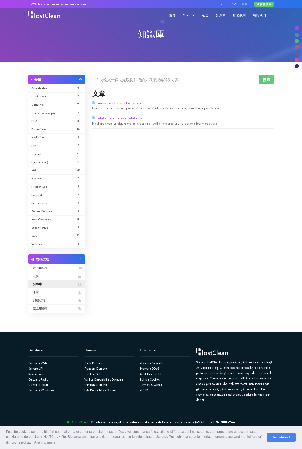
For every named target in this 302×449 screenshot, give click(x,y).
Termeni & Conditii (151, 385)
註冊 (244, 4)
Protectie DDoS (149, 368)
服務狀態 (239, 15)
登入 (234, 4)
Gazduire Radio (38, 379)
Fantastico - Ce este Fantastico (116, 103)
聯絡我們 (259, 15)
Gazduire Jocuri (38, 385)
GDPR (144, 390)
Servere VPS (36, 368)
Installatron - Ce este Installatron (117, 118)
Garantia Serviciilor (152, 363)
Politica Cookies (150, 379)
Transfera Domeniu (96, 368)
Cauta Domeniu (93, 363)
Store (189, 15)
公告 (205, 15)
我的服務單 (56, 268)
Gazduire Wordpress (41, 390)
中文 (222, 4)
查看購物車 (264, 4)
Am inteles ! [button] (281, 437)
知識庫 (220, 15)
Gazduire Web (37, 363)
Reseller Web (36, 374)
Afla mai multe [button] (44, 442)
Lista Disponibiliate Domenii (100, 390)
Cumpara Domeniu (96, 385)
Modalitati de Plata (151, 374)
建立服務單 (56, 308)
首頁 (172, 15)
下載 (56, 292)
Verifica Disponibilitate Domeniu (103, 379)
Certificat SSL (92, 374)
